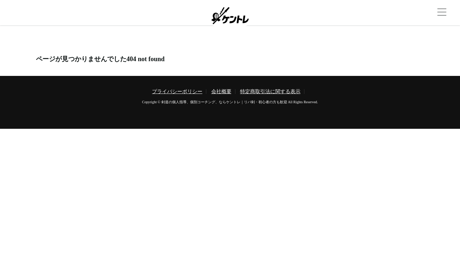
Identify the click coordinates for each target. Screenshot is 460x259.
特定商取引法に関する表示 (270, 91)
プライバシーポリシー (177, 91)
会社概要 (221, 91)
